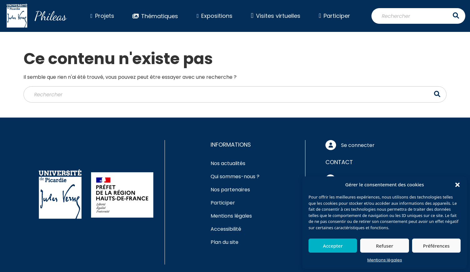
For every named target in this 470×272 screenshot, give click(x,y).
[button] (457, 184)
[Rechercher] (418, 16)
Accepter (333, 246)
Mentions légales (384, 260)
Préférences (436, 246)
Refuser (384, 246)
